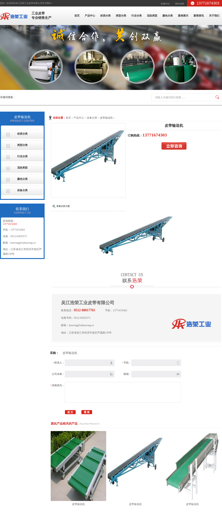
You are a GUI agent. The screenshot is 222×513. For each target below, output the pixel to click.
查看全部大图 (63, 206)
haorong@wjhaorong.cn (23, 242)
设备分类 (92, 117)
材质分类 (105, 15)
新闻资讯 (199, 15)
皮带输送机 (106, 117)
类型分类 (121, 15)
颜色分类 (167, 15)
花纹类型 (152, 15)
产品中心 (90, 15)
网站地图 (179, 3)
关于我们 (214, 15)
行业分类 (136, 15)
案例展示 (183, 15)
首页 (77, 15)
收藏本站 (165, 3)
